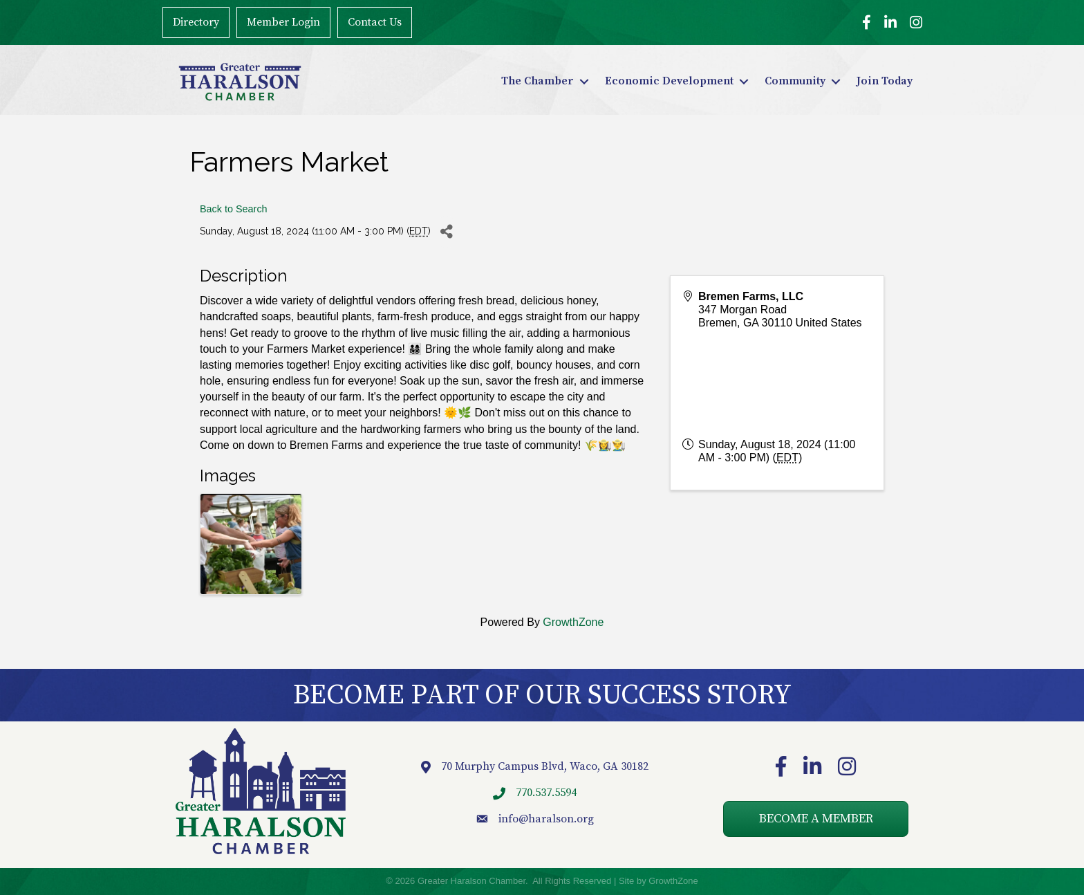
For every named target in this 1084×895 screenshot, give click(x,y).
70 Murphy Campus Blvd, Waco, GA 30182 (544, 766)
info (508, 819)
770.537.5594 (546, 793)
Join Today (885, 81)
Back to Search (234, 208)
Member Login (282, 22)
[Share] (446, 232)
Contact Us (374, 22)
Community (795, 81)
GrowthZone (573, 622)
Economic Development (669, 81)
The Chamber (537, 81)
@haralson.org (556, 819)
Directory (195, 22)
